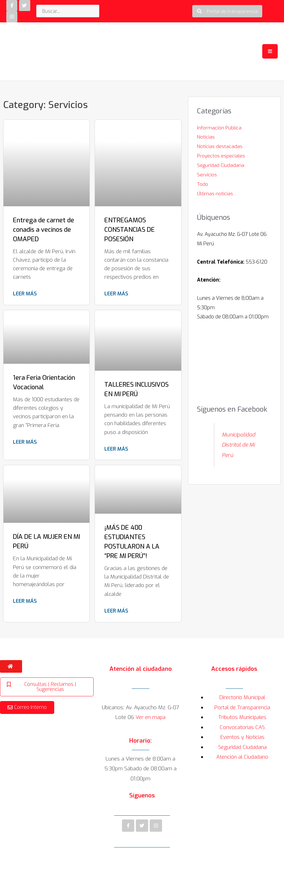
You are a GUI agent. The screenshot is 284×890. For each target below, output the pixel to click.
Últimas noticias (215, 193)
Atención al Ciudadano (242, 757)
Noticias (206, 137)
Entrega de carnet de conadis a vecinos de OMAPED (43, 230)
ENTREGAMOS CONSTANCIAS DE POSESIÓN (129, 230)
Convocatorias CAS (242, 727)
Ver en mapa (151, 718)
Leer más (25, 294)
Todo (202, 184)
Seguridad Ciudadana (220, 165)
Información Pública (219, 128)
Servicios (207, 175)
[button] (227, 11)
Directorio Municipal (242, 697)
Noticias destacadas (219, 146)
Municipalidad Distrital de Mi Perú (239, 445)
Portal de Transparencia (242, 707)
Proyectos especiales (221, 156)
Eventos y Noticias (242, 737)
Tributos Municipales (242, 718)
